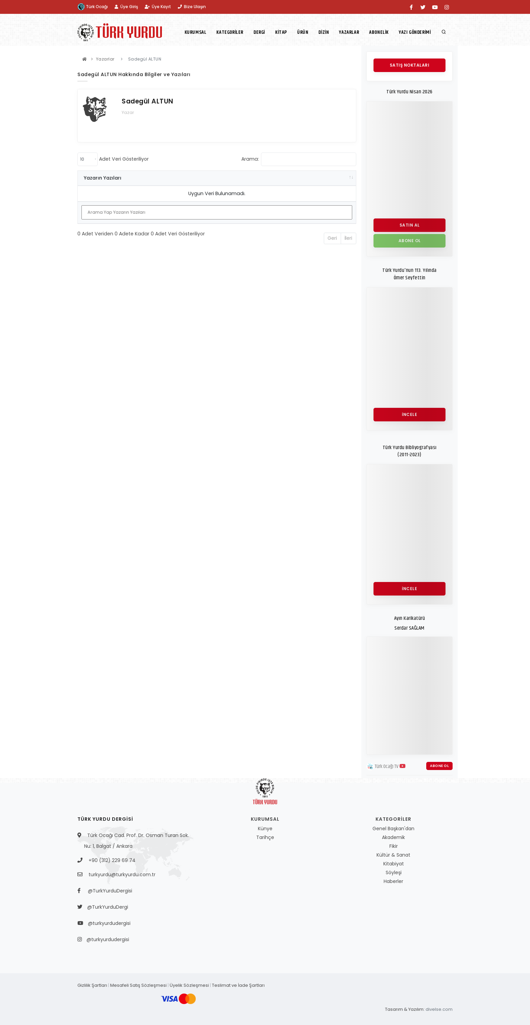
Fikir (393, 846)
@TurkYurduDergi (106, 907)
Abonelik (379, 32)
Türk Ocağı (92, 6)
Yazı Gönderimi (415, 32)
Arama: (298, 159)
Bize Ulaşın (192, 6)
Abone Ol (439, 765)
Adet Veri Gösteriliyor (113, 159)
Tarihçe (265, 837)
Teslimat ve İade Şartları (238, 985)
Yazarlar (349, 32)
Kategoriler (229, 32)
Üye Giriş (126, 6)
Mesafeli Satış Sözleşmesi (138, 985)
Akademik (393, 837)
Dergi (259, 32)
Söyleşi (394, 872)
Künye (265, 828)
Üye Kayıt (158, 6)
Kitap (281, 32)
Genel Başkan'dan (393, 828)
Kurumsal (196, 32)
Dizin (323, 32)
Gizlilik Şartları (92, 985)
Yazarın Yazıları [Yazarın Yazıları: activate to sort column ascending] (102, 177)
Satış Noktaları (410, 65)
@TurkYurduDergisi (108, 890)
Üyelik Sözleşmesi (189, 985)
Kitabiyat (393, 863)
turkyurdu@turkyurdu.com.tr (122, 874)
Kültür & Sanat (393, 855)
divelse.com (439, 1009)
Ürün (302, 32)
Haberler (393, 881)
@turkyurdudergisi (107, 923)
